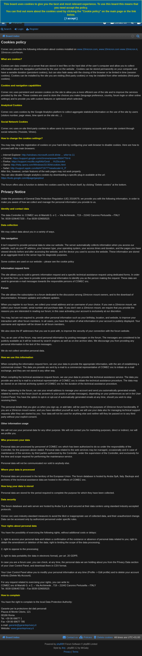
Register (34, 29)
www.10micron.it (128, 49)
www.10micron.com (87, 49)
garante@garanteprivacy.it (22, 625)
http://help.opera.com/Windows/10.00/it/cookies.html (38, 164)
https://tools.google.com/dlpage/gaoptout (22, 178)
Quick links (4, 23)
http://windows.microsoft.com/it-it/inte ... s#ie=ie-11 (48, 155)
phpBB (60, 644)
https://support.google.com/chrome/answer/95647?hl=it (41, 158)
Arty (64, 648)
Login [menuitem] (133, 23)
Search (7, 29)
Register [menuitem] (139, 23)
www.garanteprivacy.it (22, 628)
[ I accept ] (71, 18)
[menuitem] (104, 23)
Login (20, 29)
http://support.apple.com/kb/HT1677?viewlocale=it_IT (38, 168)
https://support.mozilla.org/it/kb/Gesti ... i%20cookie (38, 161)
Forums (17, 22)
